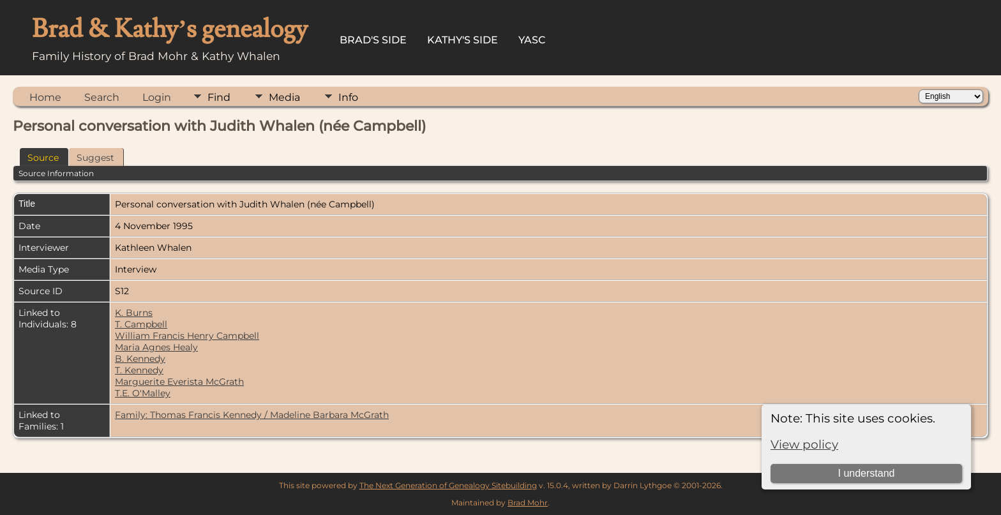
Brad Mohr (528, 502)
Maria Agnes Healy (156, 347)
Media (284, 97)
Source (43, 157)
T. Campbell (141, 324)
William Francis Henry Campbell (187, 335)
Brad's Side (373, 40)
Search (101, 97)
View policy (804, 444)
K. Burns (134, 312)
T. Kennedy (139, 370)
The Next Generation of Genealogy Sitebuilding (448, 485)
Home (45, 97)
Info (348, 97)
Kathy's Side (462, 40)
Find (218, 97)
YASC (532, 40)
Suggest (95, 157)
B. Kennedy (140, 358)
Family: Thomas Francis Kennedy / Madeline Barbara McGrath (252, 415)
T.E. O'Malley (142, 393)
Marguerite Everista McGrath (179, 381)
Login (156, 97)
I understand (866, 473)
